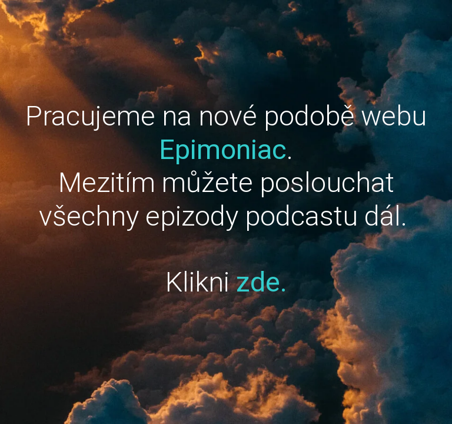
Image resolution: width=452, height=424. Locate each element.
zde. (261, 282)
